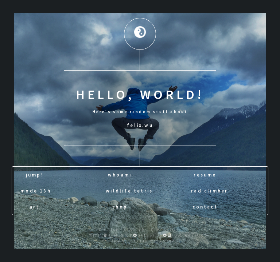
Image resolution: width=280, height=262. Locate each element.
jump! (34, 174)
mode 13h (35, 190)
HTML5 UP (118, 235)
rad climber (209, 190)
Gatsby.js (150, 235)
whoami (120, 174)
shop (119, 206)
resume (205, 174)
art (35, 206)
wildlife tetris (129, 190)
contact (204, 206)
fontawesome (187, 235)
